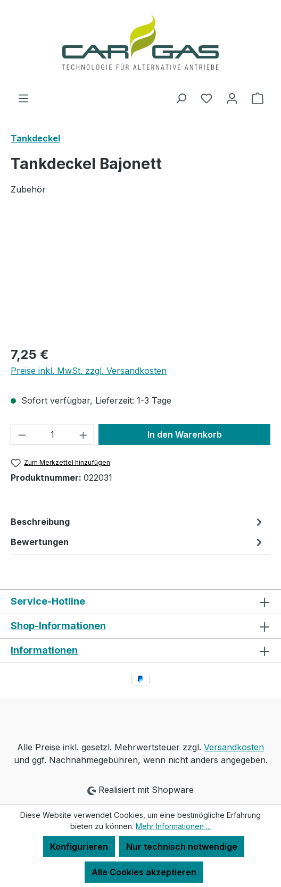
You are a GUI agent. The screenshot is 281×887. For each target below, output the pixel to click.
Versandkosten (234, 747)
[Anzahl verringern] (22, 434)
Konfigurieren (79, 846)
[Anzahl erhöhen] (83, 434)
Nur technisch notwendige (181, 846)
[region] (140, 277)
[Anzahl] (52, 434)
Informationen (44, 650)
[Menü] (23, 97)
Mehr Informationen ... (173, 826)
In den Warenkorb (184, 434)
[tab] (138, 522)
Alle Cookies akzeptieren (144, 872)
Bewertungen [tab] (138, 541)
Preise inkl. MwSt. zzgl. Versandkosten (89, 370)
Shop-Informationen (58, 625)
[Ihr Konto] (232, 97)
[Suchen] (181, 97)
